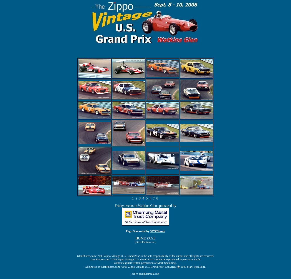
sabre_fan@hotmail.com (145, 273)
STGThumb (157, 231)
